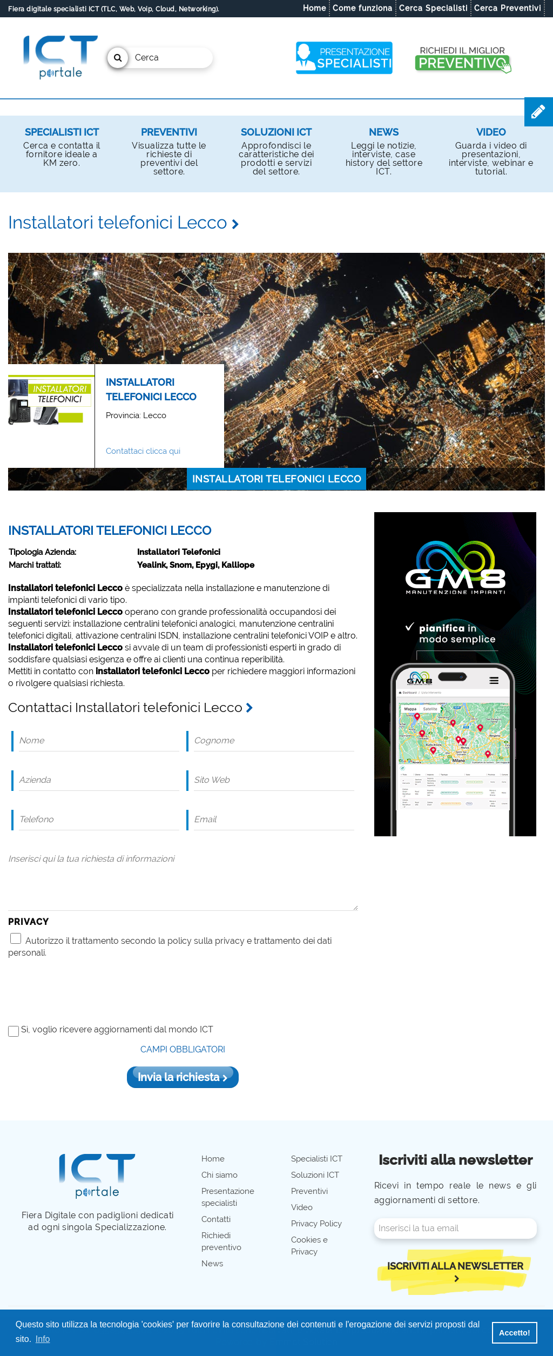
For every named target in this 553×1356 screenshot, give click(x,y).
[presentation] (90, 991)
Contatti (216, 1219)
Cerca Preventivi (507, 8)
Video (491, 132)
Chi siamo (219, 1175)
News (384, 132)
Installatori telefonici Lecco (276, 479)
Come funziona (363, 8)
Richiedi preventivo (221, 1241)
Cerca (133, 58)
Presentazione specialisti (227, 1197)
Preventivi (169, 132)
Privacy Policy (316, 1224)
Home (314, 8)
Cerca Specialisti (433, 8)
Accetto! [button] (514, 1332)
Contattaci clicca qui (143, 451)
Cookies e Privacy (309, 1246)
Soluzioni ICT (276, 132)
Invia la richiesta (183, 1077)
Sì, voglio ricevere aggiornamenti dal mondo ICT (117, 1029)
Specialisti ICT (62, 132)
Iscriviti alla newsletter (455, 1271)
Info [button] (43, 1339)
